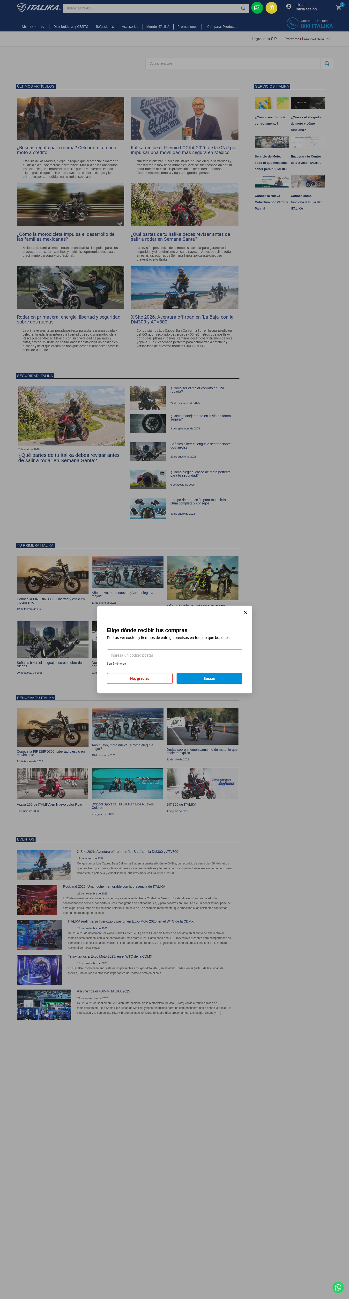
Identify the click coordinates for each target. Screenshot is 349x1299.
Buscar (209, 678)
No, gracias (139, 678)
